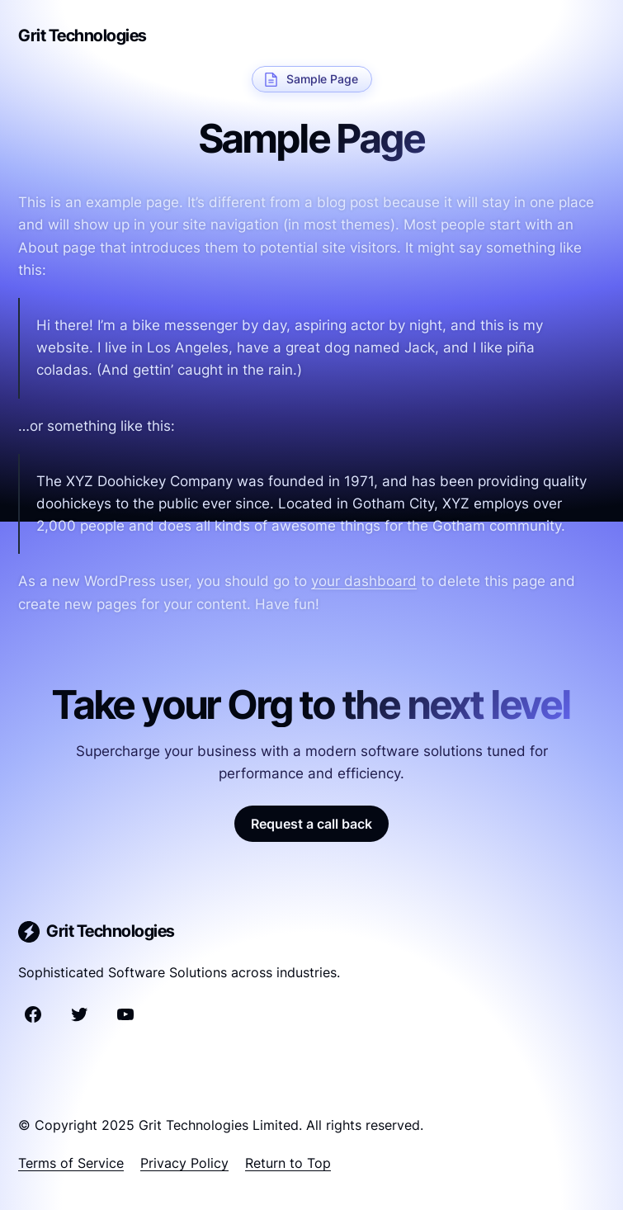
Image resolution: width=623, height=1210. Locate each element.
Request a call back (311, 823)
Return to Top (288, 1163)
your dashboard (364, 581)
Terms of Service (71, 1163)
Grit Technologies (82, 35)
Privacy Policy (184, 1163)
